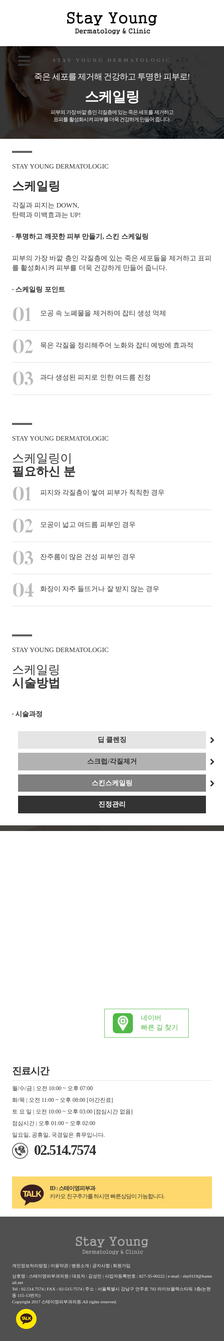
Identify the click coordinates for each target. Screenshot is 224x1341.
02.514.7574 (65, 1150)
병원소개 (80, 1265)
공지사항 (101, 1265)
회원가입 (121, 1265)
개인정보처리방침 (29, 1265)
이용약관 (59, 1265)
